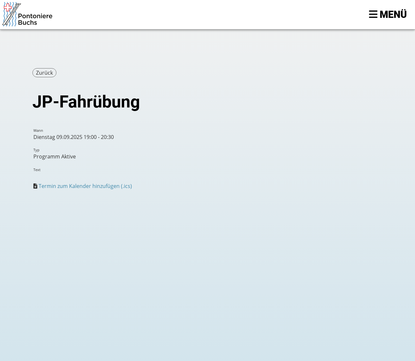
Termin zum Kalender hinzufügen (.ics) (85, 186)
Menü (388, 14)
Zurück (44, 72)
